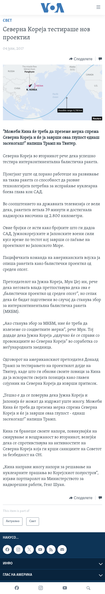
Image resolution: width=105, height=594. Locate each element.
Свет (7, 20)
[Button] (80, 58)
